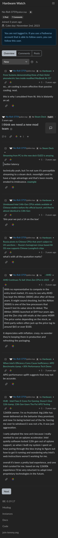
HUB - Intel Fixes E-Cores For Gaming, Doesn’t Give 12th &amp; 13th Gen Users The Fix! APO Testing (27, 403)
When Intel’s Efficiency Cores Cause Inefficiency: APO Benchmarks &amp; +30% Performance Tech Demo (28, 365)
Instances (7, 513)
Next (6, 491)
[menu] (53, 3)
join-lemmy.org (10, 532)
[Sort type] (16, 62)
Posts (37, 53)
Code (5, 526)
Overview (9, 53)
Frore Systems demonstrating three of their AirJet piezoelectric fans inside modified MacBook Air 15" (27, 76)
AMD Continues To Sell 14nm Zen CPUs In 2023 (26, 280)
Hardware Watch (13, 3)
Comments (24, 53)
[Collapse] (5, 70)
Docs (5, 519)
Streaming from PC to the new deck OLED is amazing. (28, 155)
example (32, 181)
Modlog (6, 507)
